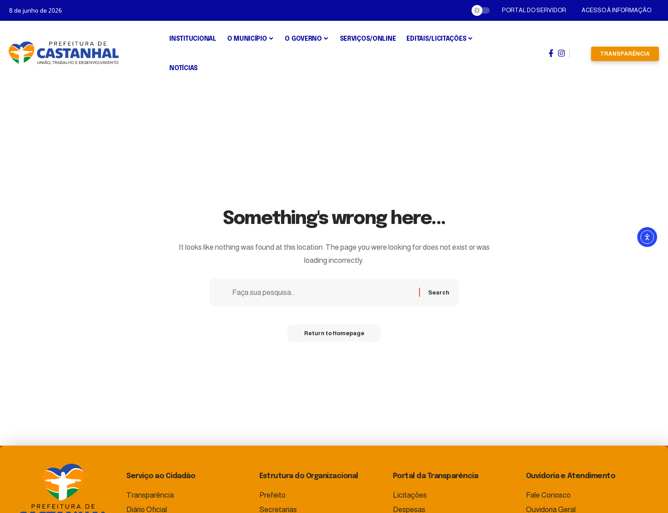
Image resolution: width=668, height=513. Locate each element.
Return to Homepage (334, 334)
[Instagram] (561, 53)
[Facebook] (551, 53)
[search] (580, 54)
